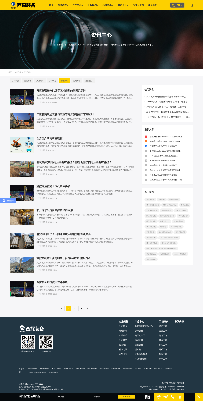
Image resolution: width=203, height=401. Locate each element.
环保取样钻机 (139, 359)
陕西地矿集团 (55, 372)
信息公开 (123, 5)
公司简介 (13, 81)
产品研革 (38, 81)
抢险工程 (162, 345)
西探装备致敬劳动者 (168, 216)
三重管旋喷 (151, 232)
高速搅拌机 (149, 368)
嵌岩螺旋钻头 (152, 254)
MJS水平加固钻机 (181, 254)
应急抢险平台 (105, 368)
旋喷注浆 (164, 227)
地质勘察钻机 (117, 368)
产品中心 (78, 5)
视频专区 (75, 81)
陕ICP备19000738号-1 (157, 389)
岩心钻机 (137, 345)
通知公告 (87, 81)
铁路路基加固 (181, 232)
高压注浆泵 (138, 335)
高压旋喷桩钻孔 (177, 227)
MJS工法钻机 (58, 368)
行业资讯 (27, 72)
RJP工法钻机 (70, 368)
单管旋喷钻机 (179, 221)
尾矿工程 (162, 349)
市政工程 (162, 331)
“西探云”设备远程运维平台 (39, 372)
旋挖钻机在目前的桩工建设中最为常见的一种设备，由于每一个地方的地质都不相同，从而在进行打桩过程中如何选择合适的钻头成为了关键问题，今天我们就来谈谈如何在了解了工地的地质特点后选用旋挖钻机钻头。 (84, 240)
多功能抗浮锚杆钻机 (170, 243)
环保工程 (162, 340)
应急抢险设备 (139, 354)
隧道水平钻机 (93, 368)
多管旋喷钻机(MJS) (142, 326)
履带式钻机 (151, 199)
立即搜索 (125, 397)
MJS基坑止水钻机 (153, 205)
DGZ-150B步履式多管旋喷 (170, 238)
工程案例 (93, 5)
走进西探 (63, 5)
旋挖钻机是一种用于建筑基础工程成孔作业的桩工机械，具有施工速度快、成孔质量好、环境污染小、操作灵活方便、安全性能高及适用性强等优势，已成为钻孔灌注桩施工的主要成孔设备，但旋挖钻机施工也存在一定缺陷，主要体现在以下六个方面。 (84, 264)
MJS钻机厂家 (184, 216)
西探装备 (179, 389)
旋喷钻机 (137, 331)
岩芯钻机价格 (174, 199)
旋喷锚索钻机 (152, 238)
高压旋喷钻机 (34, 368)
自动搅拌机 (186, 205)
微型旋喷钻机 (152, 221)
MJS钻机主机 (152, 227)
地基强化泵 (170, 368)
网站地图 (179, 383)
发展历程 (26, 81)
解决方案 (178, 321)
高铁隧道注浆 (165, 254)
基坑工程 (162, 326)
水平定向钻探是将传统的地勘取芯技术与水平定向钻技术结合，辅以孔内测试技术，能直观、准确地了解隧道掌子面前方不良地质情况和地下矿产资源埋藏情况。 (84, 216)
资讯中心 (163, 383)
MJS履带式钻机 (152, 243)
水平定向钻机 (167, 210)
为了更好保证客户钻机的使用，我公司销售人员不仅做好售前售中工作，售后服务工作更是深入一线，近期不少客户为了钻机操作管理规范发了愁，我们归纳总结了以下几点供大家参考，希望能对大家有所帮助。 (84, 288)
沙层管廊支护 (165, 221)
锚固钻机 (137, 340)
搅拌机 (136, 349)
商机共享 (108, 5)
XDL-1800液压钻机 (170, 205)
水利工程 (162, 359)
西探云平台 (138, 5)
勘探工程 (162, 354)
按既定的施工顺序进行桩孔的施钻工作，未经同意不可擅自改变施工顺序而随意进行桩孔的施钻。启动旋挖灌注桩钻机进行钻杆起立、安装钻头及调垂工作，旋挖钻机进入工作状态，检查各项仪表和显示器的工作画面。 (84, 192)
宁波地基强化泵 (152, 210)
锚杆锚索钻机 (46, 368)
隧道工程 (162, 335)
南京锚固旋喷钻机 (166, 232)
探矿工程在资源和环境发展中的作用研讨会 (162, 248)
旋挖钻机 (163, 199)
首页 (51, 5)
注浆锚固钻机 (152, 259)
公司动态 (50, 81)
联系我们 (152, 5)
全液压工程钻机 (181, 210)
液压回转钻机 (152, 216)
